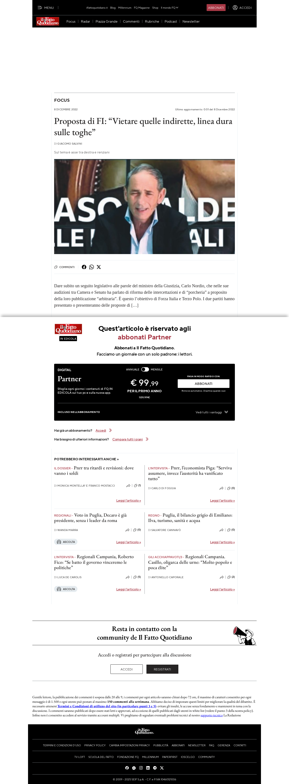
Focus (62, 100)
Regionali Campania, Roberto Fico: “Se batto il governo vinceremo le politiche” (94, 562)
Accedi (127, 669)
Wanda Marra (66, 530)
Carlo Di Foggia (162, 488)
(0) (231, 488)
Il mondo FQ (170, 7)
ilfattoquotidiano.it (97, 7)
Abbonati (216, 7)
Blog (113, 7)
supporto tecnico (212, 715)
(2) (231, 577)
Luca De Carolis (68, 577)
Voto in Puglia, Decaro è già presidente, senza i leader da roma (90, 517)
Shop (155, 7)
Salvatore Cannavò (164, 530)
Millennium (124, 7)
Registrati (162, 669)
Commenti (64, 267)
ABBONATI (203, 383)
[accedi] (242, 7)
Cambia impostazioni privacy (129, 745)
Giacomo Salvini (68, 143)
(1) (137, 485)
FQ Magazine (142, 7)
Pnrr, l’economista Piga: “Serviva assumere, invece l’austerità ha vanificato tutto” (190, 473)
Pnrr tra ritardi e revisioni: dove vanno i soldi (94, 470)
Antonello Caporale (166, 577)
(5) (137, 577)
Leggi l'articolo (128, 500)
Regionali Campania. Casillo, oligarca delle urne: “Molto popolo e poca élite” (190, 562)
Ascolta (66, 542)
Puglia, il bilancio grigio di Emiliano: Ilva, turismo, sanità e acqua (190, 517)
